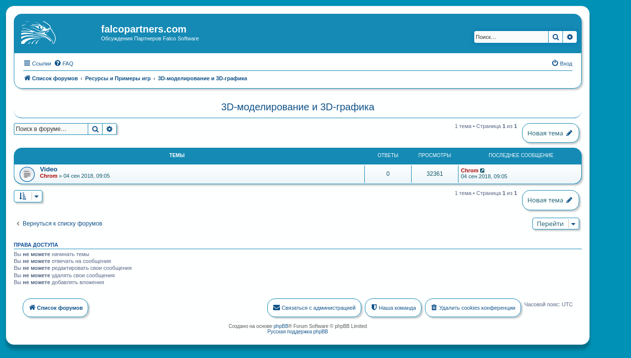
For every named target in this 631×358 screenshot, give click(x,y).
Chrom (48, 175)
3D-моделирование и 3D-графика (298, 105)
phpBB (281, 324)
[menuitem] (63, 62)
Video (49, 168)
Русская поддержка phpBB (297, 330)
